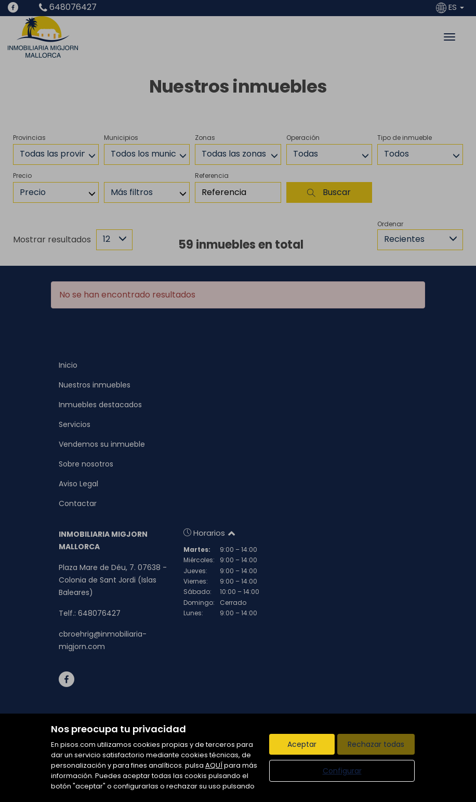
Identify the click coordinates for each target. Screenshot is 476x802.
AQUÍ (213, 765)
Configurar (342, 771)
